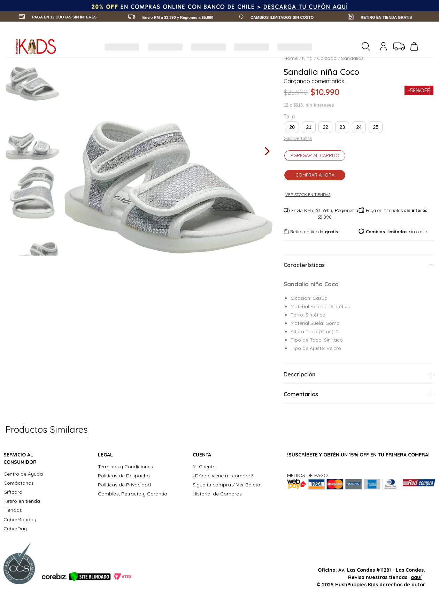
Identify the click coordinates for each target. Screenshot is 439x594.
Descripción (299, 374)
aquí (416, 577)
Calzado (327, 58)
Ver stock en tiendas (310, 194)
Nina (307, 58)
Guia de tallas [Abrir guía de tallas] (298, 138)
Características (304, 264)
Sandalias (352, 58)
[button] (292, 127)
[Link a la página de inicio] (291, 58)
